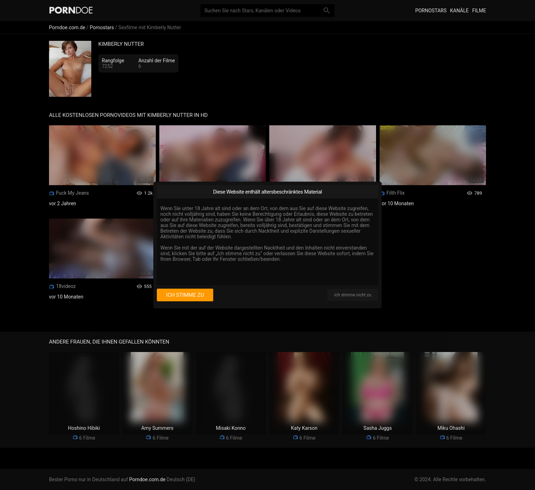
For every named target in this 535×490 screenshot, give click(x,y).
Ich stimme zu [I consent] (185, 295)
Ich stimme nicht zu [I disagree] (352, 295)
